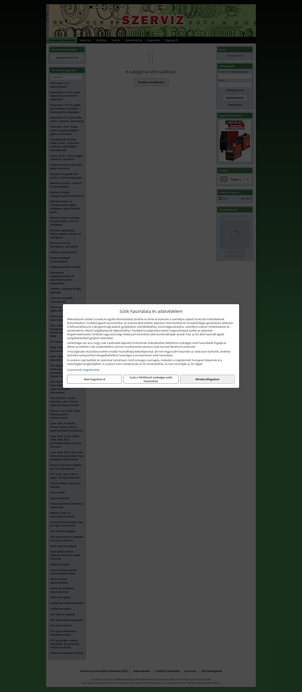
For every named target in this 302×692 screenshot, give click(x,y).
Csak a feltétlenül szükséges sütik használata (151, 379)
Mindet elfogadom (207, 379)
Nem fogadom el (94, 379)
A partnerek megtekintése (83, 370)
